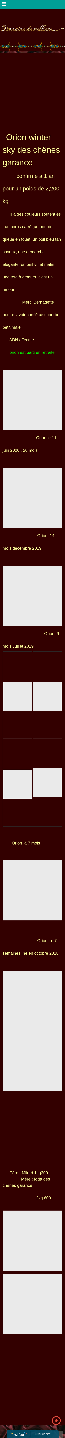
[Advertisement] (32, 87)
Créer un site (42, 1434)
